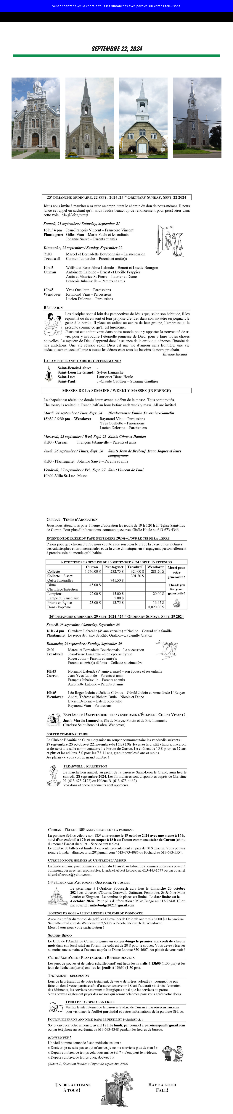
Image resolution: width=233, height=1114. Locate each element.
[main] (116, 47)
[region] (116, 6)
